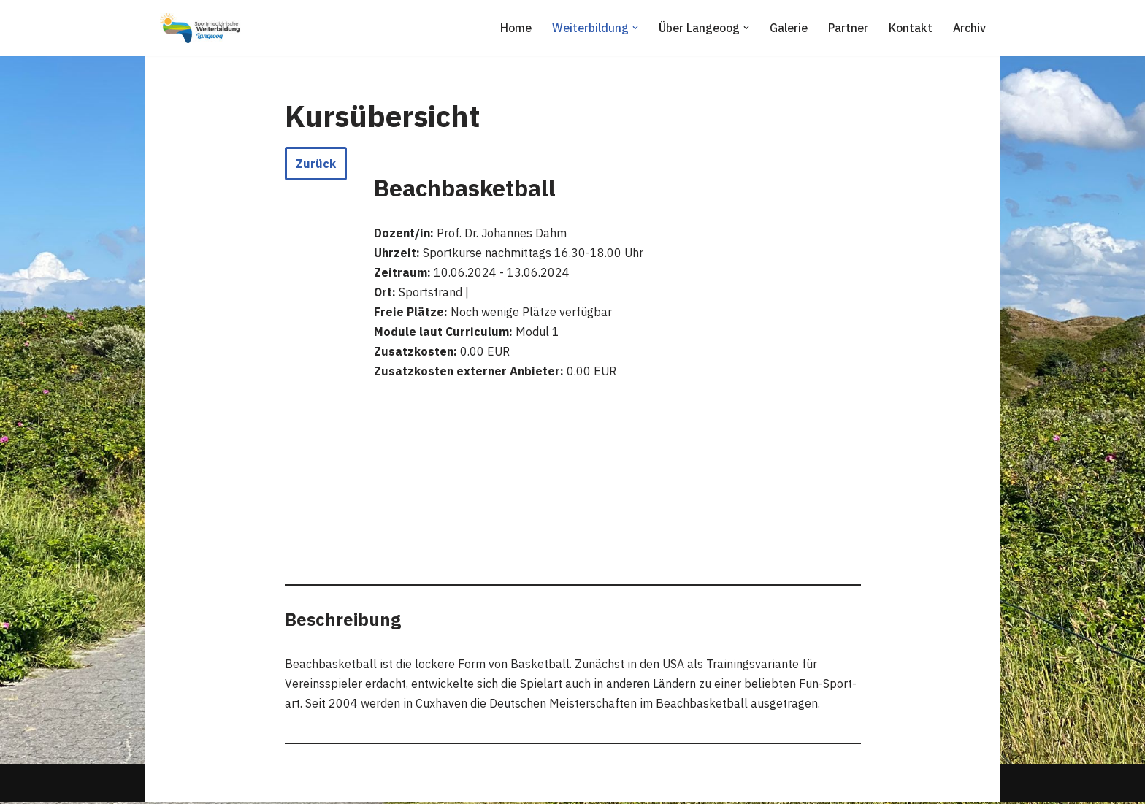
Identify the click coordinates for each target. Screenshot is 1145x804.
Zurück (316, 163)
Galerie (787, 27)
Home (513, 27)
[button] (633, 28)
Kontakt (910, 27)
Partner (847, 27)
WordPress (307, 785)
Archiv (969, 27)
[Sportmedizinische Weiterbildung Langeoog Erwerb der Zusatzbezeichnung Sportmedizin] (200, 28)
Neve (170, 785)
